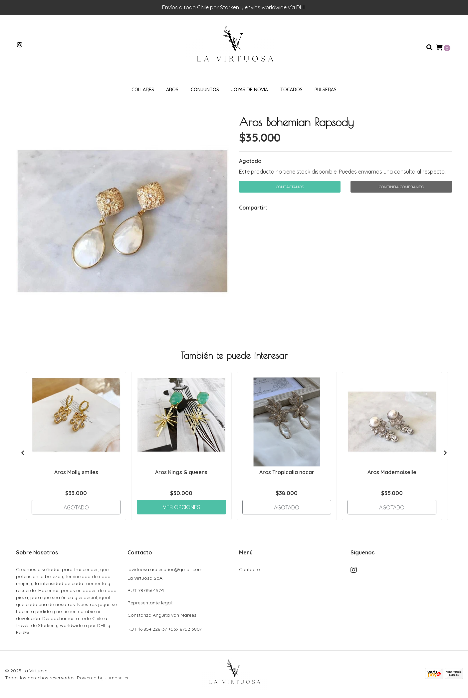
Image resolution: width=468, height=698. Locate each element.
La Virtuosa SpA (178, 597)
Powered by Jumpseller (102, 678)
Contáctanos (290, 186)
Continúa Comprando (401, 186)
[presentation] (22, 452)
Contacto (249, 569)
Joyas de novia (249, 90)
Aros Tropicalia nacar (286, 472)
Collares (142, 90)
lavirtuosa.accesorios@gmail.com (164, 569)
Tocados (291, 90)
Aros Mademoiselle (391, 472)
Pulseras (326, 90)
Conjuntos (205, 90)
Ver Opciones (181, 507)
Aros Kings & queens (181, 472)
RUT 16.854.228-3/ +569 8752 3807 (164, 629)
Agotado (250, 161)
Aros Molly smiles (76, 472)
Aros (172, 90)
